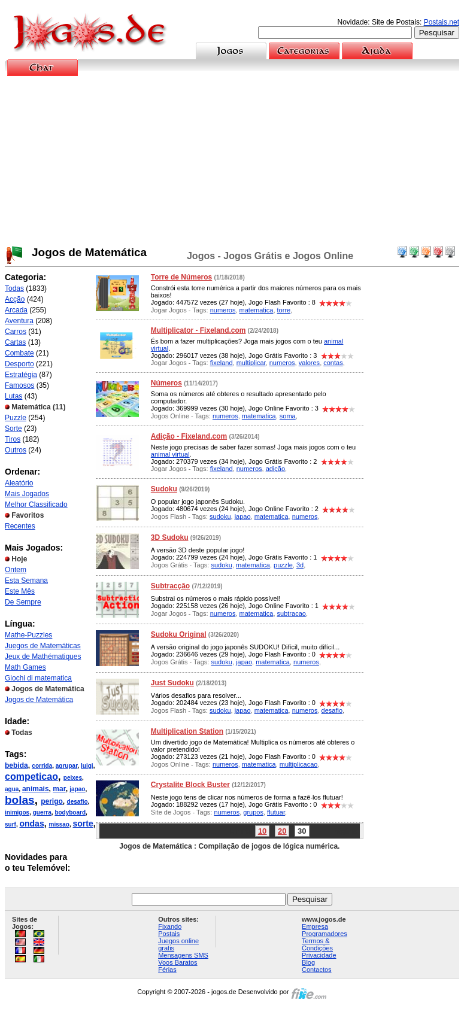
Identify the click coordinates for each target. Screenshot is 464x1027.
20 (282, 831)
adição (275, 468)
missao (58, 824)
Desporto (19, 364)
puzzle (283, 565)
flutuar (276, 812)
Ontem (15, 570)
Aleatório (19, 483)
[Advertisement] (232, 161)
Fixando (169, 926)
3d (300, 565)
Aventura (19, 321)
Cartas (15, 342)
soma (288, 416)
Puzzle (15, 418)
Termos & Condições (317, 944)
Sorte (13, 428)
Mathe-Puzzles (28, 635)
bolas (20, 800)
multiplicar (251, 362)
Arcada (16, 310)
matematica (256, 310)
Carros (15, 331)
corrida (42, 765)
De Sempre (23, 602)
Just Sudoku (172, 683)
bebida (16, 765)
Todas (14, 288)
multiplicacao (299, 764)
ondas (31, 823)
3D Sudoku (170, 537)
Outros (15, 450)
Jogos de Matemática (39, 699)
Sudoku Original (179, 634)
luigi (87, 765)
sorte (83, 823)
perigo (52, 801)
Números (166, 383)
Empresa (315, 926)
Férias (167, 969)
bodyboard (70, 812)
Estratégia (21, 374)
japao (77, 789)
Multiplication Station (187, 731)
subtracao (291, 613)
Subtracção (170, 586)
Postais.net (441, 22)
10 (262, 831)
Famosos (19, 385)
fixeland (221, 362)
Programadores (324, 933)
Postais (169, 933)
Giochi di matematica (38, 678)
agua (12, 789)
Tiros (12, 439)
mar (59, 789)
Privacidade (319, 955)
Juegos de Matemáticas (43, 646)
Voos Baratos (177, 962)
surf (10, 824)
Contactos (317, 969)
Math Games (25, 667)
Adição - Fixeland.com (189, 436)
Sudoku (164, 489)
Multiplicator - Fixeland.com (198, 330)
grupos (253, 812)
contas (332, 362)
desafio (77, 801)
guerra (42, 812)
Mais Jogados (27, 494)
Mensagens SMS (183, 955)
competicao (31, 776)
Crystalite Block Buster (190, 784)
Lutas (13, 396)
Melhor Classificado (36, 504)
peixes (72, 777)
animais (35, 789)
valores (309, 362)
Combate (19, 353)
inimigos (17, 812)
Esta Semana (26, 580)
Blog (308, 962)
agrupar (67, 765)
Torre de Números (181, 277)
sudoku (220, 516)
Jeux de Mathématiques (43, 656)
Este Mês (20, 591)
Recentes (20, 526)
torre (284, 310)
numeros (223, 310)
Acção (15, 299)
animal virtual (170, 454)
